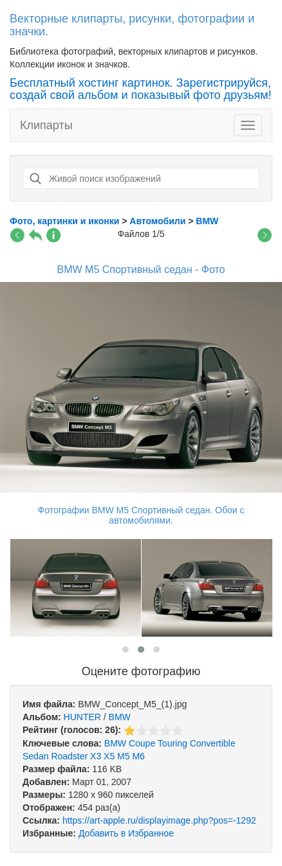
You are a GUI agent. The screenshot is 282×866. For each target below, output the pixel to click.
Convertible (213, 743)
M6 (138, 756)
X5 (109, 756)
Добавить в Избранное (126, 833)
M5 (123, 756)
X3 (95, 756)
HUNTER (82, 717)
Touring (172, 743)
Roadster (69, 756)
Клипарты (46, 125)
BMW (120, 717)
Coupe (142, 743)
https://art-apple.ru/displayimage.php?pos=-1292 (159, 820)
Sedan (35, 756)
